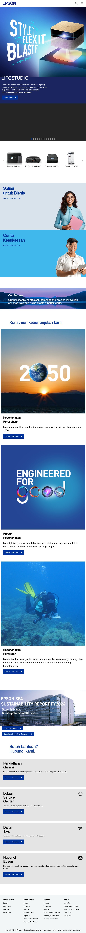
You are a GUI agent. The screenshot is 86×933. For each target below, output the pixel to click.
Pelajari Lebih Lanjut (10, 198)
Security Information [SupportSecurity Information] (51, 919)
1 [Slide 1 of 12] (31, 139)
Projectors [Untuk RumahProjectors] (7, 906)
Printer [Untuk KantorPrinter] (26, 903)
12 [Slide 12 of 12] (54, 139)
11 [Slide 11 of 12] (52, 139)
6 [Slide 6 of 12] (42, 139)
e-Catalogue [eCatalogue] (77, 930)
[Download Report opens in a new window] (12, 728)
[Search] (76, 3)
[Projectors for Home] (33, 159)
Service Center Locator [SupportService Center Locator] (52, 912)
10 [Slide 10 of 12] (50, 139)
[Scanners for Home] (52, 159)
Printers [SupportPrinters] (46, 903)
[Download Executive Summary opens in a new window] (18, 734)
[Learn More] (10, 98)
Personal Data (66, 930)
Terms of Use (57, 930)
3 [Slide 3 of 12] (35, 139)
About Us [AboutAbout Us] (67, 903)
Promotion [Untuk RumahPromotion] (7, 912)
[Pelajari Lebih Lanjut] (13, 436)
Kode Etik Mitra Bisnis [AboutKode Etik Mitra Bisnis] (71, 909)
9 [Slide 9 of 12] (48, 139)
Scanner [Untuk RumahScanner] (6, 909)
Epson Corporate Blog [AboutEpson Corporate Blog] (71, 906)
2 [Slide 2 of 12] (33, 139)
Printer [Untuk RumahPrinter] (5, 903)
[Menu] (82, 3)
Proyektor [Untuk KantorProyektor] (27, 906)
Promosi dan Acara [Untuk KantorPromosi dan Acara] (30, 922)
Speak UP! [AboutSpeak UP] (67, 916)
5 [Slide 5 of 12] (39, 139)
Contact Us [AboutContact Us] (68, 912)
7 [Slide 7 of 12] (44, 139)
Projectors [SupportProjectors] (47, 906)
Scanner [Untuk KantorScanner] (26, 909)
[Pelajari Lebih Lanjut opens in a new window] (13, 777)
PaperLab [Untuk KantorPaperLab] (27, 916)
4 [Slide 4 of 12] (37, 139)
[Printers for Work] (71, 159)
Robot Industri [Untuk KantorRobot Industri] (28, 912)
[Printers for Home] (14, 159)
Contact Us (47, 930)
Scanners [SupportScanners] (47, 909)
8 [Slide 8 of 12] (46, 139)
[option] (43, 55)
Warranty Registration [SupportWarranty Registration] (51, 916)
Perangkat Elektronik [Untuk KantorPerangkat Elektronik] (31, 919)
